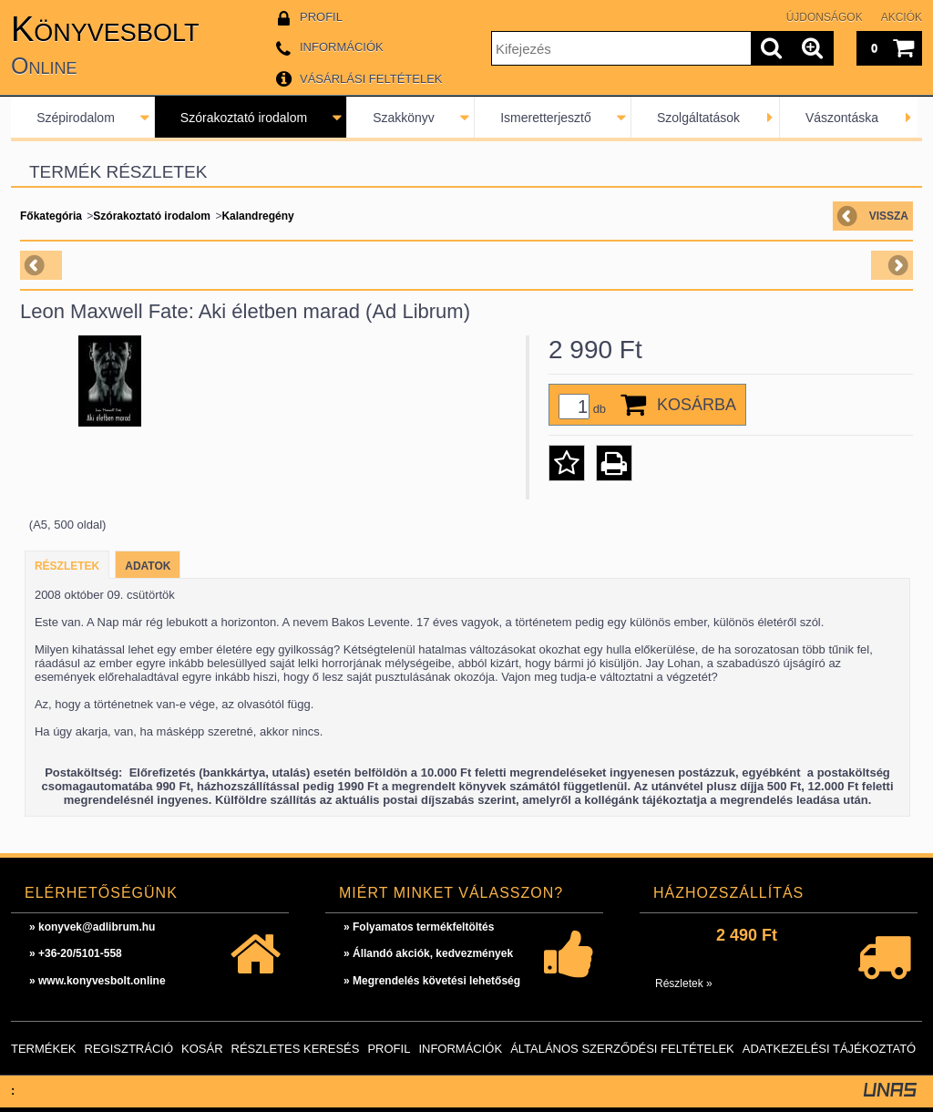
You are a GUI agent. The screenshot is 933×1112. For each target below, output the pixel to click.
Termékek (44, 1048)
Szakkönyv (404, 117)
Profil (388, 1048)
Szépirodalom (75, 117)
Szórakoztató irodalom (243, 117)
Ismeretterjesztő (545, 117)
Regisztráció (129, 1048)
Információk (460, 1048)
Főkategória (51, 216)
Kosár (202, 1048)
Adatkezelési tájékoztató (829, 1048)
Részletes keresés (295, 1048)
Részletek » (684, 983)
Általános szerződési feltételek (622, 1048)
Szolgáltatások (698, 117)
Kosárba (696, 405)
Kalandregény (257, 216)
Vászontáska (841, 117)
